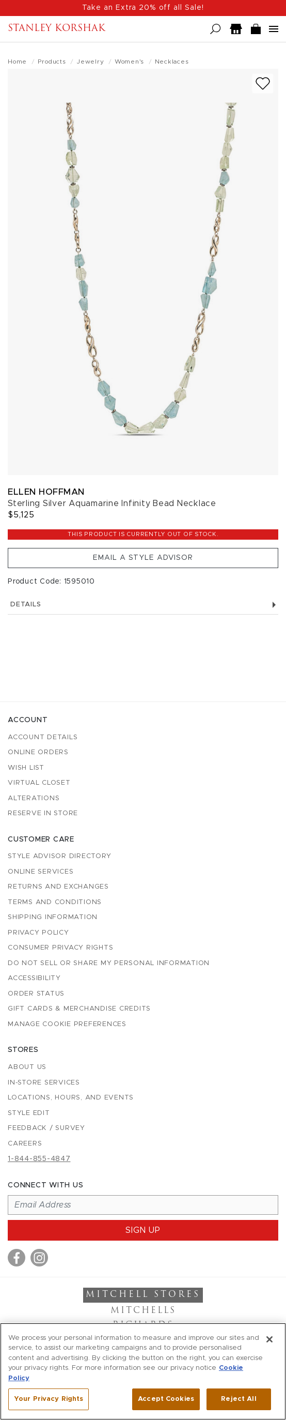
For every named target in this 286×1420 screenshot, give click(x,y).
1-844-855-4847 (39, 1159)
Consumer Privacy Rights (60, 947)
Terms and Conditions (55, 902)
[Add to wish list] (262, 83)
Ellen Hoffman (46, 491)
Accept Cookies (166, 1399)
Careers (25, 1143)
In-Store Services (44, 1082)
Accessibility (34, 978)
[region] (143, 1371)
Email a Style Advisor (143, 557)
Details (143, 604)
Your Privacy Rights (48, 1399)
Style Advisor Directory (59, 856)
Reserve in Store (43, 813)
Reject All (238, 1399)
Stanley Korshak (56, 29)
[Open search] (215, 29)
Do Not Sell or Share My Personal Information (109, 963)
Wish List (26, 768)
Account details (42, 737)
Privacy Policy (38, 932)
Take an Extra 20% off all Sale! (143, 7)
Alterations (33, 798)
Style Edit (29, 1113)
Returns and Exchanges (58, 886)
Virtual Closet (39, 783)
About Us (27, 1067)
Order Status (36, 993)
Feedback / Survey (46, 1128)
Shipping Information (53, 917)
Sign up (143, 1230)
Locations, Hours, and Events (71, 1097)
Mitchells (143, 1311)
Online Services (40, 871)
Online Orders (38, 752)
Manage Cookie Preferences (67, 1024)
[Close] (269, 1339)
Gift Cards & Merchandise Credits (79, 1008)
